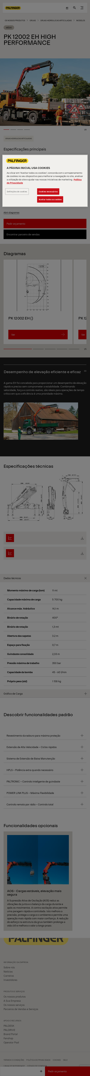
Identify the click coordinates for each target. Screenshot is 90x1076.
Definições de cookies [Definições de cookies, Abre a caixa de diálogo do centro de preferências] (17, 191)
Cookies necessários (48, 191)
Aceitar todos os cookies (50, 199)
